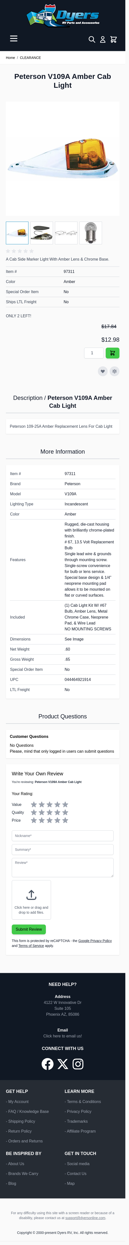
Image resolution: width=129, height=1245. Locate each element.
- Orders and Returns (24, 1141)
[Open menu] (14, 38)
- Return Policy (19, 1131)
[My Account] (103, 39)
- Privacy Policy (78, 1111)
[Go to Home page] (62, 16)
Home (10, 58)
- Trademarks (76, 1121)
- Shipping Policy (20, 1121)
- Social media (77, 1164)
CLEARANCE (30, 58)
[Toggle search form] (92, 39)
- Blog (11, 1183)
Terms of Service (31, 946)
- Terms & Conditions (83, 1102)
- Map (70, 1183)
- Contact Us (76, 1174)
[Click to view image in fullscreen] (62, 159)
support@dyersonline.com (85, 1218)
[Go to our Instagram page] (78, 1064)
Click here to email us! (62, 1036)
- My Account (17, 1102)
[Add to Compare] (114, 371)
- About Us (15, 1164)
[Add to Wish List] (103, 371)
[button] (20, 251)
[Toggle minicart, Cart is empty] (113, 39)
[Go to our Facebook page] (47, 1064)
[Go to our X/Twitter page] (63, 1064)
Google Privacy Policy (95, 941)
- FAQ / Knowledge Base (27, 1111)
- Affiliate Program (80, 1131)
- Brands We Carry (22, 1174)
